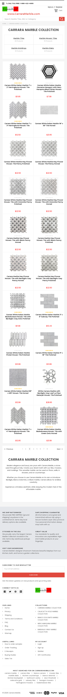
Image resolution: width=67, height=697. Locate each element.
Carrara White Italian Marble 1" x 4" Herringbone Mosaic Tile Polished (18, 431)
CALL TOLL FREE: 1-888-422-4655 (20, 3)
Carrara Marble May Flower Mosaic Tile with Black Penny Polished (49, 240)
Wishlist (41, 651)
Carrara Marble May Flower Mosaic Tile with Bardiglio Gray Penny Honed (18, 278)
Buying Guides (10, 655)
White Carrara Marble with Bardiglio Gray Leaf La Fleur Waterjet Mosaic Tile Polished (49, 393)
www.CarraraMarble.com (23, 13)
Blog (6, 626)
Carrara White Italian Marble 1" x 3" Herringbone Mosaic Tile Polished (18, 125)
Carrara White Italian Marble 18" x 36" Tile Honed (49, 124)
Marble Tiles (18, 38)
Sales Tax (8, 658)
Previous (8, 449)
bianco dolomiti (49, 675)
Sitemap (8, 633)
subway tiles (31, 680)
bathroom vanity (34, 678)
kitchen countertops (31, 675)
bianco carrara (40, 673)
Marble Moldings (18, 48)
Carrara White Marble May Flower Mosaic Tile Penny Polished (18, 163)
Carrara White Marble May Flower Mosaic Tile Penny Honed (49, 163)
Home (4, 23)
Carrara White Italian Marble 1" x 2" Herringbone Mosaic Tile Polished (18, 87)
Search (61, 19)
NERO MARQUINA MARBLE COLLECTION (47, 624)
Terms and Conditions (13, 619)
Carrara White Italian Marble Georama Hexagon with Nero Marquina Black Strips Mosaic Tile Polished (49, 88)
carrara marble (11, 673)
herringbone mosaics (24, 683)
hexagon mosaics (46, 680)
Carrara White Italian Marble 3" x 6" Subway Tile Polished (49, 316)
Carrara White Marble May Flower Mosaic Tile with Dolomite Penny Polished (18, 202)
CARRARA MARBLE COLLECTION (18, 23)
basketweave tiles (44, 683)
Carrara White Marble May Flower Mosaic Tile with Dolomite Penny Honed (49, 202)
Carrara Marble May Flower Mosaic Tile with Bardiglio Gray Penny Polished (49, 278)
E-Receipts (9, 651)
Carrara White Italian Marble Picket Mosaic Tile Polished (18, 354)
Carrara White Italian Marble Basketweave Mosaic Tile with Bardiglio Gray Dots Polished (18, 317)
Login (40, 644)
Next (60, 449)
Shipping (8, 615)
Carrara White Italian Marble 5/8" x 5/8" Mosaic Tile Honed (18, 392)
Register (59, 7)
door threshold (50, 678)
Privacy (7, 611)
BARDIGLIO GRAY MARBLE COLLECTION (47, 630)
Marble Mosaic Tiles (48, 38)
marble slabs (14, 675)
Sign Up (41, 648)
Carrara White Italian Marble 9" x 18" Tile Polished (49, 354)
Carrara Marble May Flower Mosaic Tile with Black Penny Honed (18, 240)
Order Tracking (11, 648)
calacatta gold (16, 680)
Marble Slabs (48, 48)
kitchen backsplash (15, 678)
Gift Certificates (44, 655)
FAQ (6, 622)
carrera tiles (25, 673)
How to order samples (13, 644)
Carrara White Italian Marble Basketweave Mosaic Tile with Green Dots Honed (49, 431)
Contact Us (9, 629)
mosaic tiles (54, 673)
